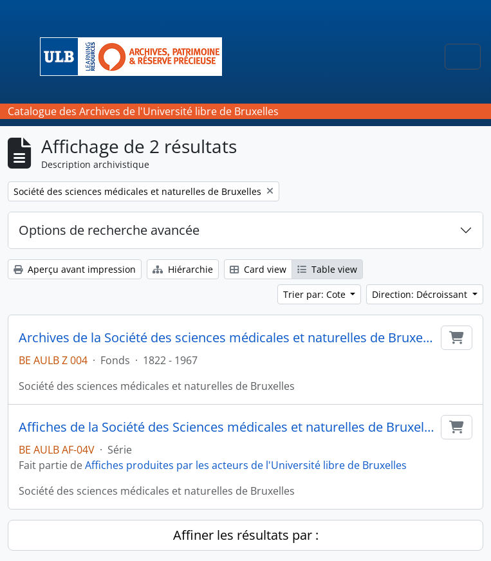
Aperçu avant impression (75, 269)
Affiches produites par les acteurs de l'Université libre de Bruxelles (246, 465)
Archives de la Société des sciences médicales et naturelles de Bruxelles (227, 337)
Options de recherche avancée (109, 230)
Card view (258, 269)
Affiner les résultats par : (246, 535)
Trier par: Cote (315, 294)
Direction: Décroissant (421, 294)
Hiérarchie (183, 269)
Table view (327, 269)
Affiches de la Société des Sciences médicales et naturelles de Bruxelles (227, 427)
